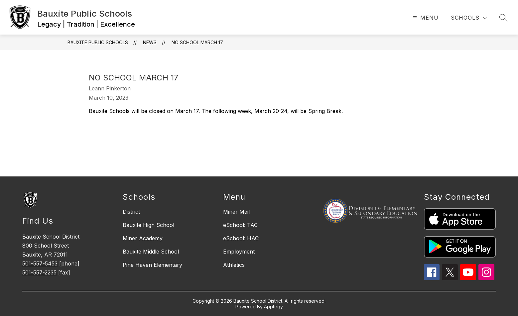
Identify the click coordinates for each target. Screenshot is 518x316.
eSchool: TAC (240, 225)
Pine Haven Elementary (152, 265)
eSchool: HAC (241, 238)
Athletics (234, 265)
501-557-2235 (39, 272)
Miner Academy (143, 238)
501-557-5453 (40, 263)
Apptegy (273, 306)
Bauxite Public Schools (97, 42)
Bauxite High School (148, 225)
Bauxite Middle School (151, 251)
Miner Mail (236, 211)
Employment (239, 251)
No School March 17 (197, 42)
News (150, 42)
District (131, 211)
